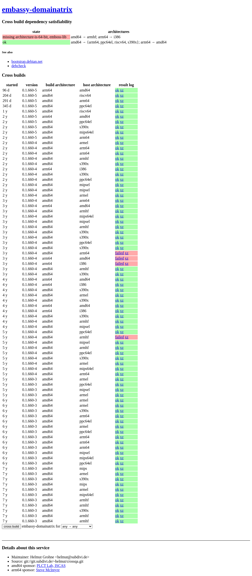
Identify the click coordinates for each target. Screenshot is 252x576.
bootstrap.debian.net (26, 61)
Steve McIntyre (48, 570)
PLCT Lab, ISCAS (51, 566)
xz (122, 90)
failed (119, 253)
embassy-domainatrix (37, 9)
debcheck (18, 66)
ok (117, 90)
